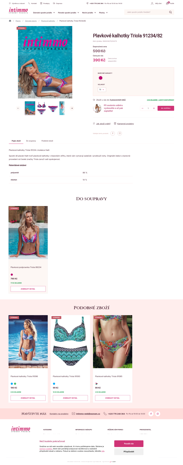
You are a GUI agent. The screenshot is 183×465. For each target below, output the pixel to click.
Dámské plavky (31, 21)
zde (102, 451)
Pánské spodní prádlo (67, 13)
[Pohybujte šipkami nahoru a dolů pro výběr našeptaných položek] (149, 12)
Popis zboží (16, 141)
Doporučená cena (100, 47)
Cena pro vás (98, 56)
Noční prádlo (87, 13)
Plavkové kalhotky (48, 21)
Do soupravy (31, 141)
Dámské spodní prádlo (42, 13)
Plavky (102, 13)
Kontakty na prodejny (59, 414)
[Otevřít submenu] (54, 12)
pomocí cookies (46, 449)
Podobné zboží (47, 141)
